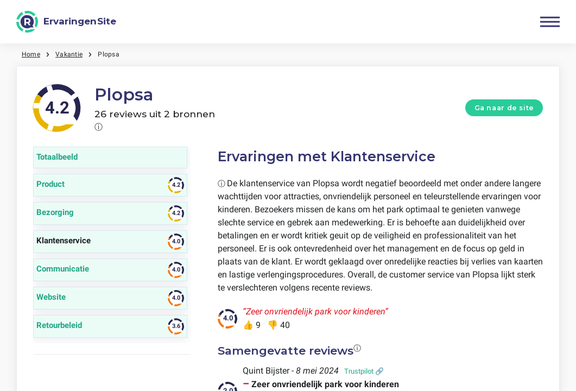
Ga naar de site (504, 108)
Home (31, 54)
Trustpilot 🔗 (364, 371)
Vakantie (69, 54)
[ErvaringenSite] (66, 21)
